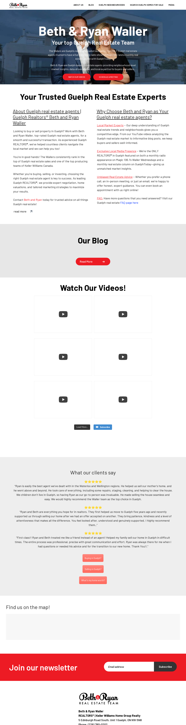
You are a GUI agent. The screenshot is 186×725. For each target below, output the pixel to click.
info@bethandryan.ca (99, 703)
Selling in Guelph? (93, 543)
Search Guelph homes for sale (146, 5)
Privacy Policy (101, 722)
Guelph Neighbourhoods (112, 5)
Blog (91, 5)
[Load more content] (82, 402)
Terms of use (124, 722)
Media (172, 5)
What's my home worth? (93, 555)
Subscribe (165, 641)
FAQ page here (129, 202)
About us (78, 5)
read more (20, 211)
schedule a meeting (108, 77)
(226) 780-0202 (97, 699)
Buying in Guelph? (93, 532)
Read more (86, 261)
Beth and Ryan (33, 199)
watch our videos (76, 77)
